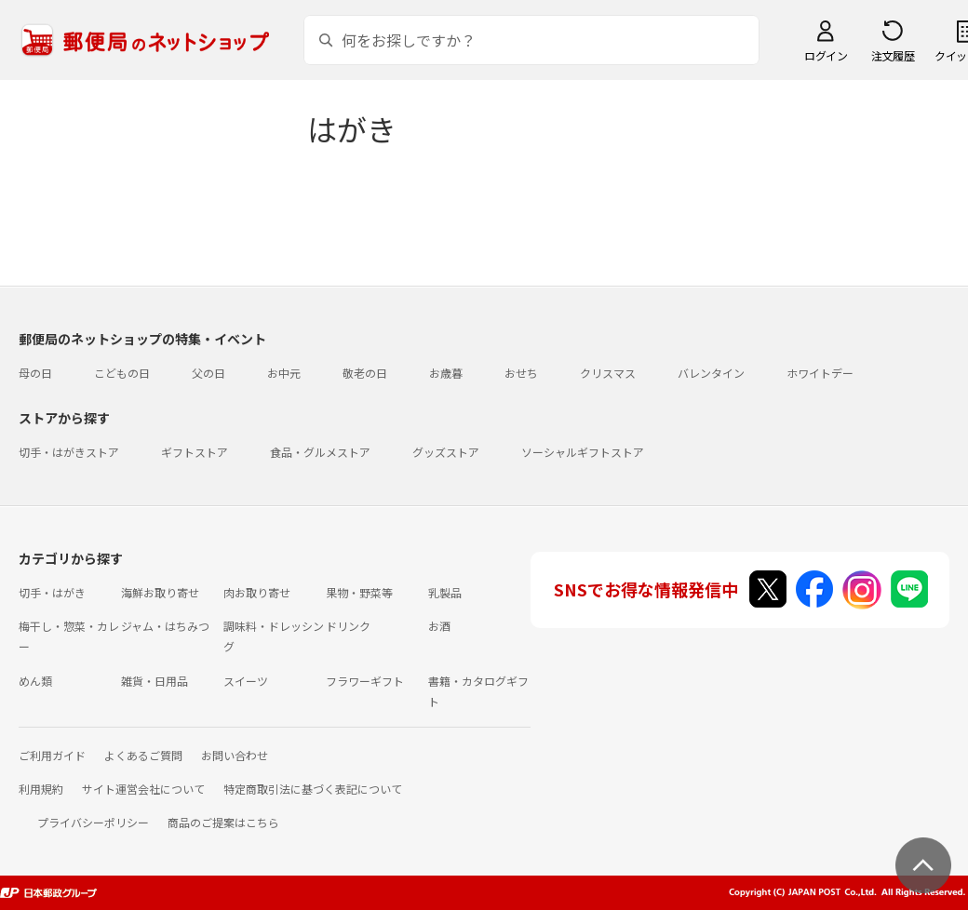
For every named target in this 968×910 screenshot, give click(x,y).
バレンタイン (711, 373)
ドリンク (348, 626)
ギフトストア (194, 452)
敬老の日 (365, 373)
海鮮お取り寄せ (160, 592)
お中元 (284, 373)
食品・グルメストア (320, 452)
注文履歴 (892, 55)
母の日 (35, 373)
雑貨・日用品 (154, 681)
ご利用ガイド (52, 755)
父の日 (208, 373)
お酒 (439, 626)
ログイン (825, 55)
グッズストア (445, 452)
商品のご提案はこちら (223, 822)
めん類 (35, 681)
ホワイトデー (820, 373)
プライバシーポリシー (93, 822)
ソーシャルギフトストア (582, 452)
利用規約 (41, 788)
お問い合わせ (234, 755)
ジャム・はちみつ (165, 626)
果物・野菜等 (359, 592)
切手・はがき (52, 592)
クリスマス (608, 373)
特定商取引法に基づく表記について (312, 788)
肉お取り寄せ (256, 592)
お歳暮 (446, 373)
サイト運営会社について (143, 788)
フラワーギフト (365, 681)
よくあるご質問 (143, 755)
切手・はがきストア (69, 452)
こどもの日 (122, 373)
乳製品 (445, 592)
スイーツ (245, 681)
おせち (521, 373)
